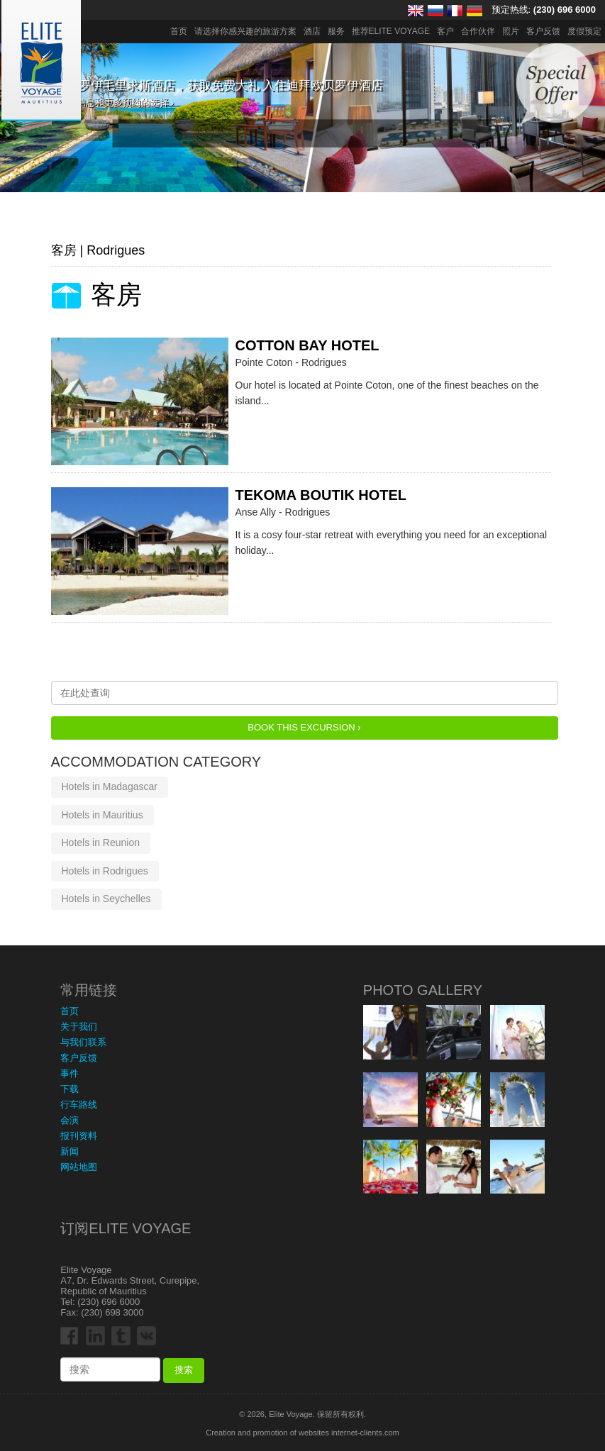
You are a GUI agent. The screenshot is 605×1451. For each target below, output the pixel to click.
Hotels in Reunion (101, 842)
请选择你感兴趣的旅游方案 (245, 31)
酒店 (312, 31)
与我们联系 (83, 1042)
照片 (510, 31)
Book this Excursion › (304, 727)
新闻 (69, 1151)
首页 (178, 31)
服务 (336, 31)
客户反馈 (543, 31)
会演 (69, 1120)
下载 (69, 1089)
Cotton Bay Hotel (307, 345)
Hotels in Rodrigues (105, 871)
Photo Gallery (422, 990)
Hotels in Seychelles (106, 898)
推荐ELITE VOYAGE (391, 31)
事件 (69, 1073)
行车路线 (78, 1104)
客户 (445, 31)
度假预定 (584, 31)
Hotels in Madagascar (109, 786)
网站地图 (78, 1167)
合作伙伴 (478, 31)
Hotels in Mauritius (102, 815)
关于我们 (78, 1026)
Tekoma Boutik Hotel (320, 495)
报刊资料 (78, 1135)
